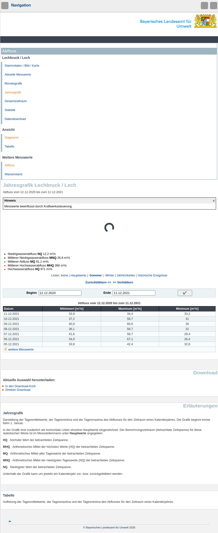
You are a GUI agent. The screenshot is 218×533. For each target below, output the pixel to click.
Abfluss (10, 165)
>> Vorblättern (123, 282)
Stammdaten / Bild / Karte (22, 65)
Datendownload (15, 119)
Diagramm (12, 137)
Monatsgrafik (13, 83)
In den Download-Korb (20, 386)
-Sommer (95, 275)
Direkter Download (17, 390)
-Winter (109, 275)
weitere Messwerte (21, 349)
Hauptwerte (78, 275)
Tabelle (9, 146)
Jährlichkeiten (126, 275)
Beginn (31, 293)
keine (64, 275)
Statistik (10, 110)
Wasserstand (13, 174)
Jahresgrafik (13, 92)
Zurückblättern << (98, 282)
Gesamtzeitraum (16, 101)
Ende (107, 293)
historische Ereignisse (152, 275)
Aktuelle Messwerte (18, 74)
